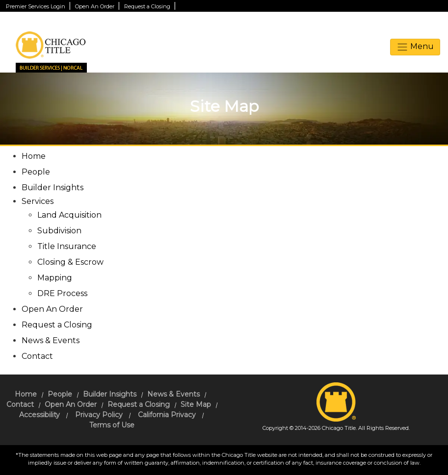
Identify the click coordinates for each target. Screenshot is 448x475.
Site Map (196, 404)
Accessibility (39, 414)
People (36, 171)
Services (37, 201)
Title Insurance (66, 246)
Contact (37, 356)
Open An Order (95, 6)
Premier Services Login (36, 6)
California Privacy (167, 414)
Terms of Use (111, 425)
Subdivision (59, 230)
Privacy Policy (99, 414)
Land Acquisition (69, 215)
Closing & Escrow (70, 262)
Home (34, 156)
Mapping (54, 277)
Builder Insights (52, 187)
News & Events (50, 340)
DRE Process (62, 293)
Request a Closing (148, 6)
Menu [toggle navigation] (415, 47)
